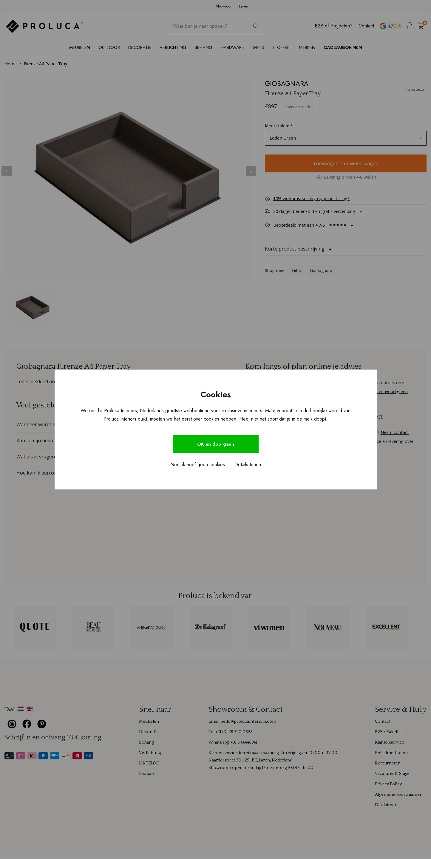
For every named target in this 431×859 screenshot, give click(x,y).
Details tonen (247, 465)
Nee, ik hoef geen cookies (197, 465)
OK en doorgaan (215, 444)
